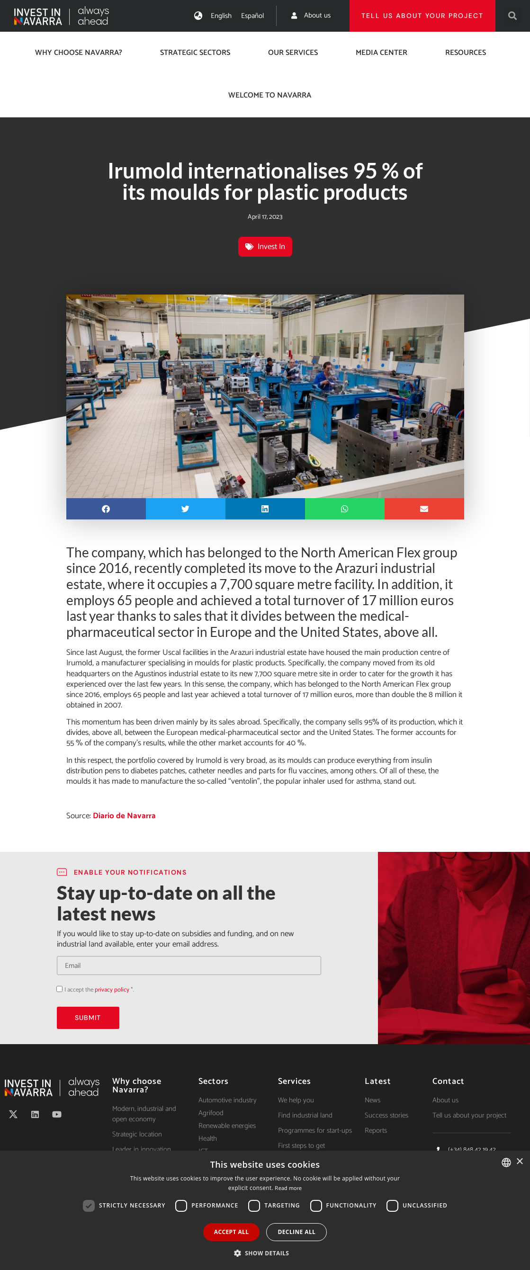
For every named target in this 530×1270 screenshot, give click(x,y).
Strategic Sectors (195, 52)
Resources (465, 52)
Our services (293, 52)
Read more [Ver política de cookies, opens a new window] (288, 1188)
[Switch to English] (221, 15)
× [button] (519, 1161)
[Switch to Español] (252, 15)
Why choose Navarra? (78, 52)
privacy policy (112, 990)
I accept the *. (99, 990)
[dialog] (265, 1210)
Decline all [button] (296, 1232)
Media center (381, 52)
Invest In (271, 246)
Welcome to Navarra (269, 95)
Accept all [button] (231, 1232)
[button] (513, 16)
